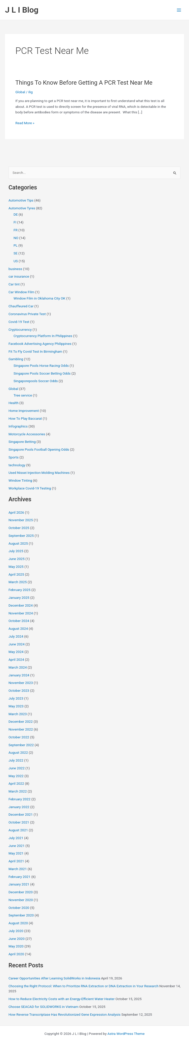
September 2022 (21, 745)
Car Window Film (21, 292)
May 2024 (16, 652)
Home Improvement (24, 411)
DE (16, 214)
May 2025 (16, 567)
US (16, 261)
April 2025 (16, 574)
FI (15, 222)
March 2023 (18, 714)
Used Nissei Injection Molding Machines (39, 473)
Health (14, 403)
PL (16, 245)
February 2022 (19, 799)
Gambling (16, 359)
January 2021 (19, 884)
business (15, 269)
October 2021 (19, 822)
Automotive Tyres (22, 208)
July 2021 (16, 838)
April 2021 (16, 861)
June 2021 (17, 846)
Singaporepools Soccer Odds (36, 381)
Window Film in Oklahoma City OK (39, 298)
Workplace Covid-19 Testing (30, 488)
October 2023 (19, 690)
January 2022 (19, 807)
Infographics (18, 426)
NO (16, 238)
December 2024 (21, 605)
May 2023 (16, 706)
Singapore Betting (22, 442)
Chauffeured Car (21, 306)
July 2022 (16, 760)
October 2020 (19, 908)
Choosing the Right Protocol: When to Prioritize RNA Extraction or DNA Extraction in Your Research (84, 986)
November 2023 (21, 683)
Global (20, 92)
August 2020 (18, 923)
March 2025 (18, 582)
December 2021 (21, 814)
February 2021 (19, 877)
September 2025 (21, 536)
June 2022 (17, 768)
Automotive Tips (21, 200)
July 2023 (16, 698)
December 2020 (21, 892)
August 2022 (18, 752)
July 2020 (16, 931)
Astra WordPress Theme (125, 1034)
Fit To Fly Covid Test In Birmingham (35, 351)
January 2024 (19, 675)
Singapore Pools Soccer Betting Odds (42, 373)
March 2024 (18, 667)
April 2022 (16, 783)
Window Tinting (20, 480)
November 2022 (21, 729)
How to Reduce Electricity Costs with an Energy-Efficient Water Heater (62, 999)
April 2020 (16, 954)
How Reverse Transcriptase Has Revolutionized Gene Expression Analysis (65, 1014)
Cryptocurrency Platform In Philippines (43, 336)
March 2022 (18, 791)
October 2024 (19, 621)
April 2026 (16, 512)
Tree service (23, 395)
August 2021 (18, 830)
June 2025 (17, 559)
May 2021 (16, 853)
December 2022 (21, 721)
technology (17, 465)
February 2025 (19, 590)
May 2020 (16, 946)
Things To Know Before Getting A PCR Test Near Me (84, 82)
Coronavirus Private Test (27, 314)
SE (16, 253)
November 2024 (21, 613)
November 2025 (21, 520)
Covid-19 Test (19, 322)
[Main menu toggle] (179, 10)
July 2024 (16, 636)
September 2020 (21, 915)
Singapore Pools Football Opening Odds (39, 449)
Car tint (14, 284)
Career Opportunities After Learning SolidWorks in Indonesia (54, 978)
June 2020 (17, 939)
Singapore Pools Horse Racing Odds (41, 366)
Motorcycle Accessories (27, 434)
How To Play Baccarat (25, 418)
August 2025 (18, 543)
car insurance (19, 276)
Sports (14, 457)
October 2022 (19, 737)
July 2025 (16, 551)
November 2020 (21, 900)
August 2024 (18, 628)
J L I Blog (22, 10)
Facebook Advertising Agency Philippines (40, 344)
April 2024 (16, 659)
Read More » (24, 123)
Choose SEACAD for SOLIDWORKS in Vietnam (44, 1007)
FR (16, 230)
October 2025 (19, 528)
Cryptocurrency (20, 329)
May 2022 (16, 776)
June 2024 (17, 644)
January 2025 (19, 598)
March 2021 (18, 869)
